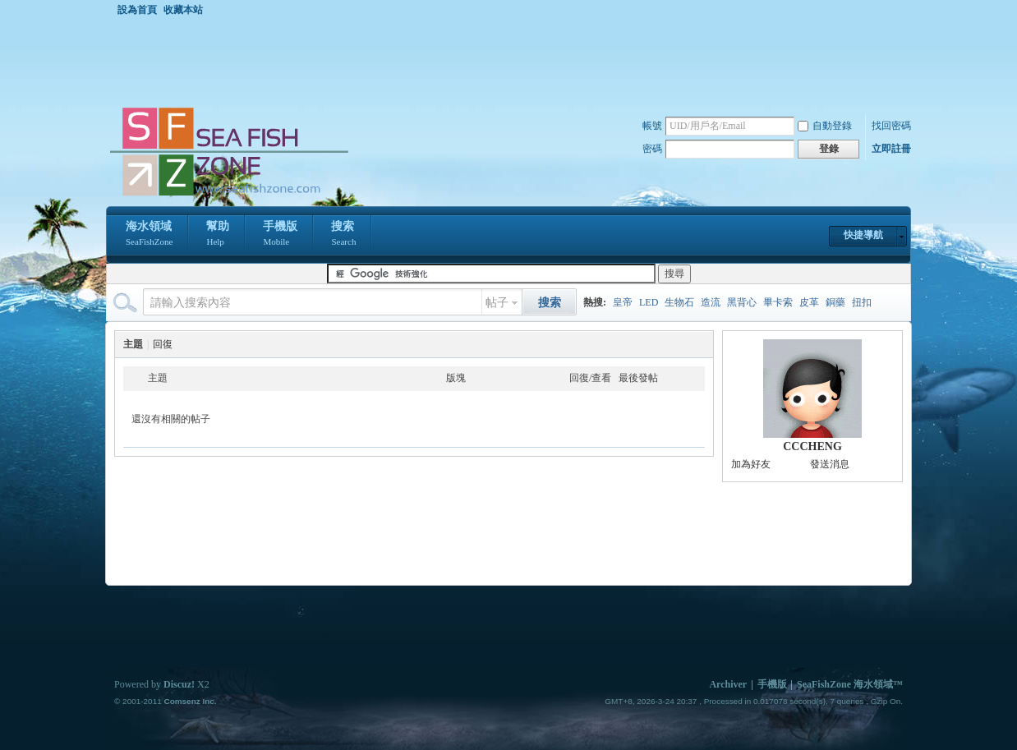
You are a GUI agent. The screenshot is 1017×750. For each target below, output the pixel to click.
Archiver (728, 684)
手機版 (280, 235)
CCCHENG (812, 446)
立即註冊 (891, 148)
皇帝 (623, 302)
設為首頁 (137, 10)
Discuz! (179, 684)
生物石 (679, 302)
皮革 (809, 302)
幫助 (217, 235)
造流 (710, 302)
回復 (163, 344)
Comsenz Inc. (189, 701)
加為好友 (751, 464)
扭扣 (862, 302)
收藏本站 (183, 10)
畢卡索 (778, 302)
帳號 (652, 125)
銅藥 (835, 302)
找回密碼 (891, 125)
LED (648, 302)
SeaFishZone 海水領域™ (850, 684)
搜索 (343, 235)
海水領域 (149, 235)
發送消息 (829, 464)
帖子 (497, 303)
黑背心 (742, 302)
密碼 (652, 148)
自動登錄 (825, 125)
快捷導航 (863, 235)
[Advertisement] (512, 61)
